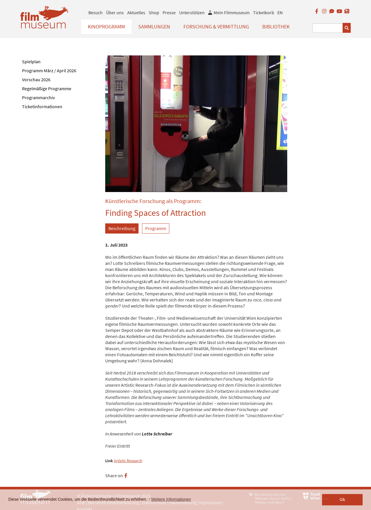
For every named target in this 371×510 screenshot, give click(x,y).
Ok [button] (342, 499)
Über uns (115, 12)
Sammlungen (154, 26)
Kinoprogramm (106, 26)
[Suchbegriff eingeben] (327, 28)
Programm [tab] (155, 228)
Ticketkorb (263, 12)
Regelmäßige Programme (46, 88)
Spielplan (31, 61)
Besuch (95, 12)
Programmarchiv (38, 97)
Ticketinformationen (42, 106)
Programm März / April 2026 (49, 70)
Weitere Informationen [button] (171, 499)
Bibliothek (276, 26)
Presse (169, 12)
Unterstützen (192, 12)
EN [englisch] (280, 12)
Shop (154, 12)
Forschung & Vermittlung (216, 26)
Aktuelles (136, 12)
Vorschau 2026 (36, 79)
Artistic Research (128, 460)
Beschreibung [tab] (121, 228)
